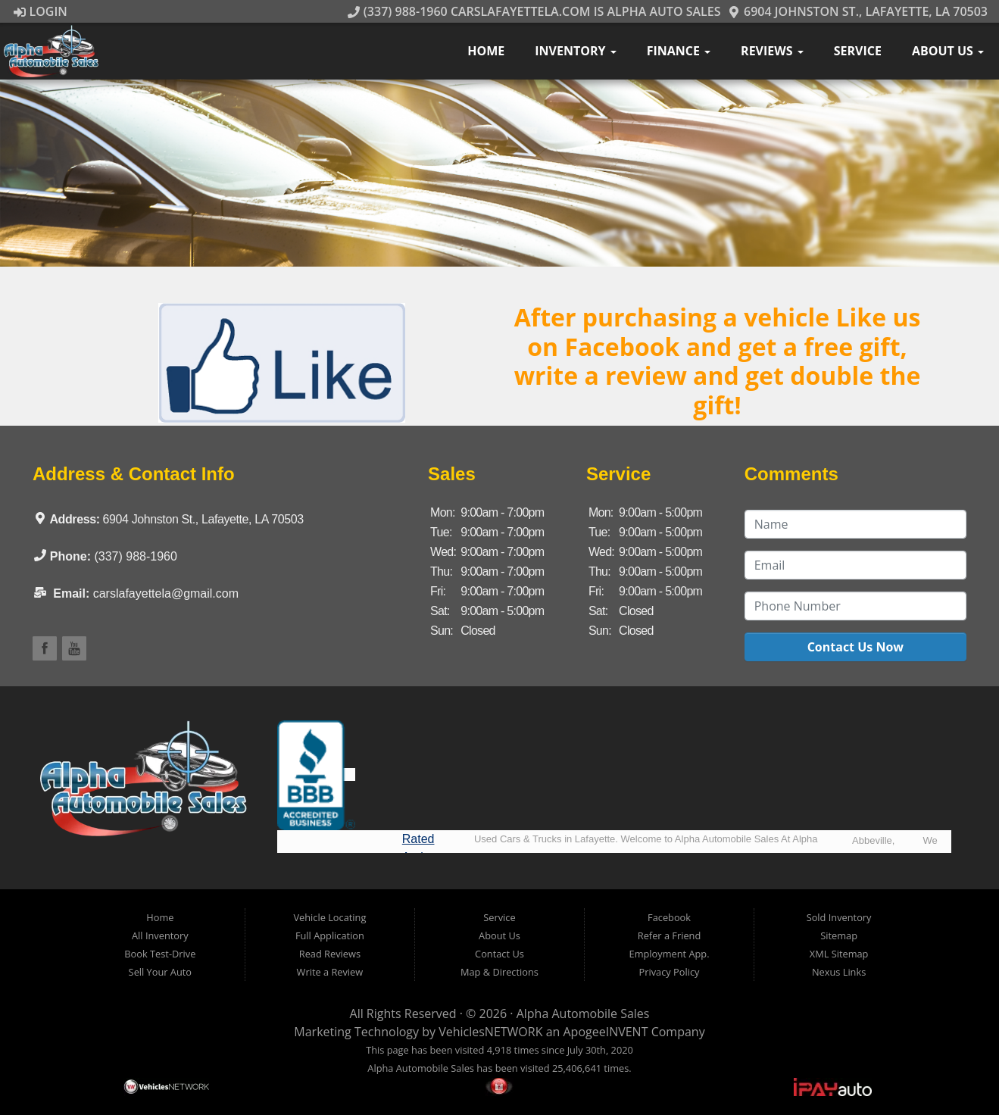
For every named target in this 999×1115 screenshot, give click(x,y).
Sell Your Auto (160, 972)
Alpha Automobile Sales (583, 1013)
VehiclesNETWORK (490, 1031)
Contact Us (499, 953)
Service (858, 50)
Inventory (575, 50)
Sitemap (838, 935)
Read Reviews (330, 953)
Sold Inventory (839, 917)
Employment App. (669, 953)
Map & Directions (499, 972)
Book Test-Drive (159, 953)
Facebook (669, 917)
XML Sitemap (839, 953)
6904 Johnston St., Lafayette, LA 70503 (858, 11)
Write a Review (330, 972)
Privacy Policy (669, 972)
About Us (948, 50)
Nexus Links (839, 972)
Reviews (772, 50)
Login (40, 11)
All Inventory (160, 935)
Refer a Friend (669, 935)
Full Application (329, 935)
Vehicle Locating (329, 917)
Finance (678, 50)
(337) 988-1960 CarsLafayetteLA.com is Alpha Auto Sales (534, 11)
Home (485, 50)
